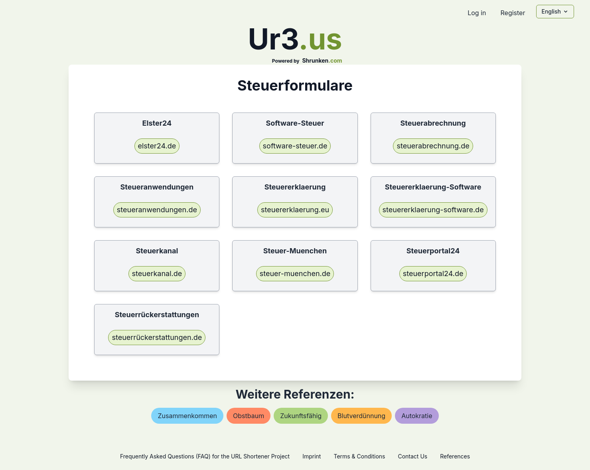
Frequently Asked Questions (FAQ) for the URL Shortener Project (205, 456)
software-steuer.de (295, 146)
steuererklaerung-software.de (433, 209)
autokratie (416, 416)
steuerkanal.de (157, 273)
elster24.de (157, 146)
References (455, 456)
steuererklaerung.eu (295, 209)
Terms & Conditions (359, 456)
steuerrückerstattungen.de (157, 337)
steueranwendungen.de (157, 209)
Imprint (311, 456)
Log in (477, 13)
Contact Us (412, 456)
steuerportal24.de (433, 273)
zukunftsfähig (301, 416)
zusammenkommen (187, 416)
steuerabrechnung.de (433, 146)
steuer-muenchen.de (295, 273)
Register (512, 13)
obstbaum (248, 416)
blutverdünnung (361, 416)
